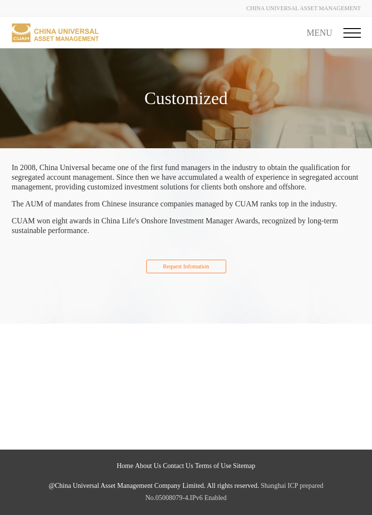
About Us (148, 465)
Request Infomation (186, 266)
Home (125, 465)
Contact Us (178, 465)
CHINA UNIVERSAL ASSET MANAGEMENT (304, 8)
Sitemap (244, 465)
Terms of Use (213, 465)
